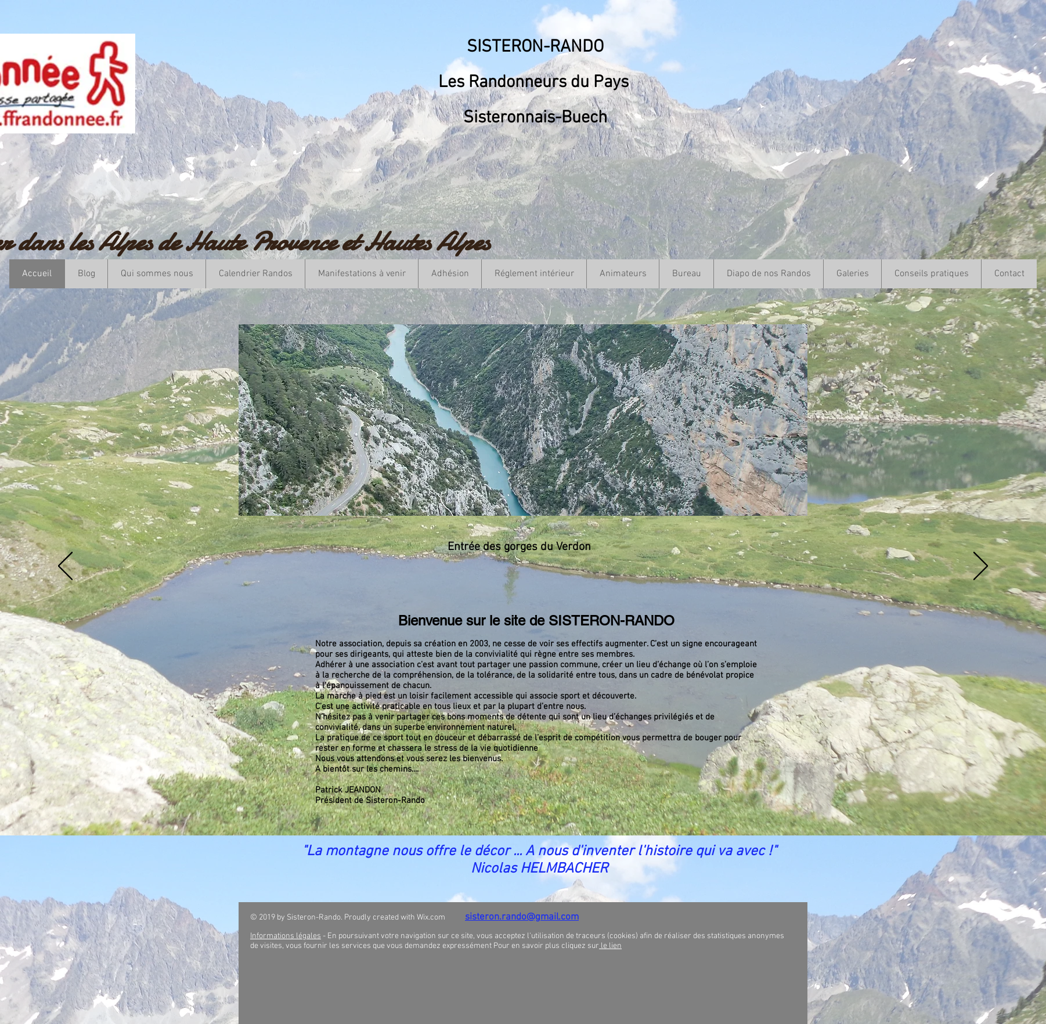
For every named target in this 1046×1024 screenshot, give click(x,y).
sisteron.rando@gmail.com (522, 917)
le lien (610, 946)
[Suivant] (980, 567)
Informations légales (285, 936)
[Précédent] (65, 567)
